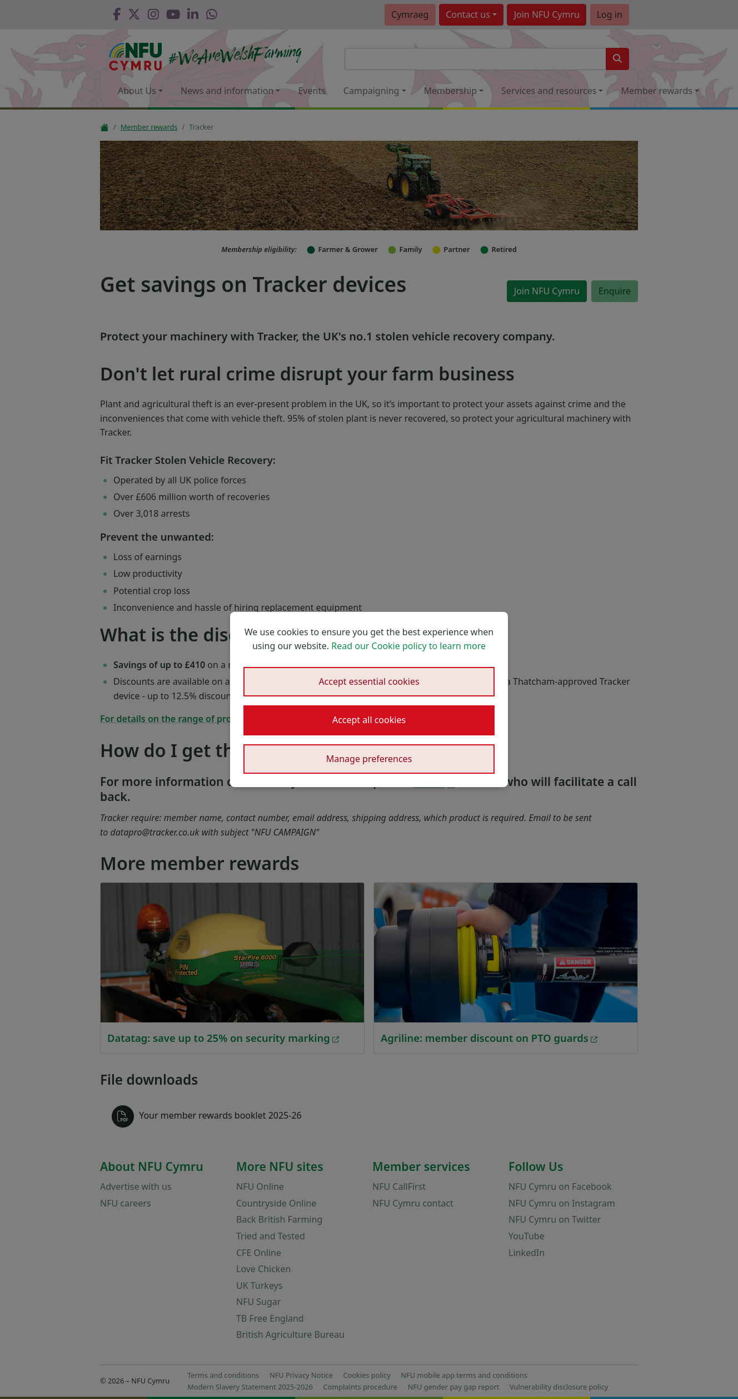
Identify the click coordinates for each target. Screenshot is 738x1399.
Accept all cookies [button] (369, 720)
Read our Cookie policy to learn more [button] (408, 646)
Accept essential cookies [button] (368, 681)
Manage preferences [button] (369, 759)
